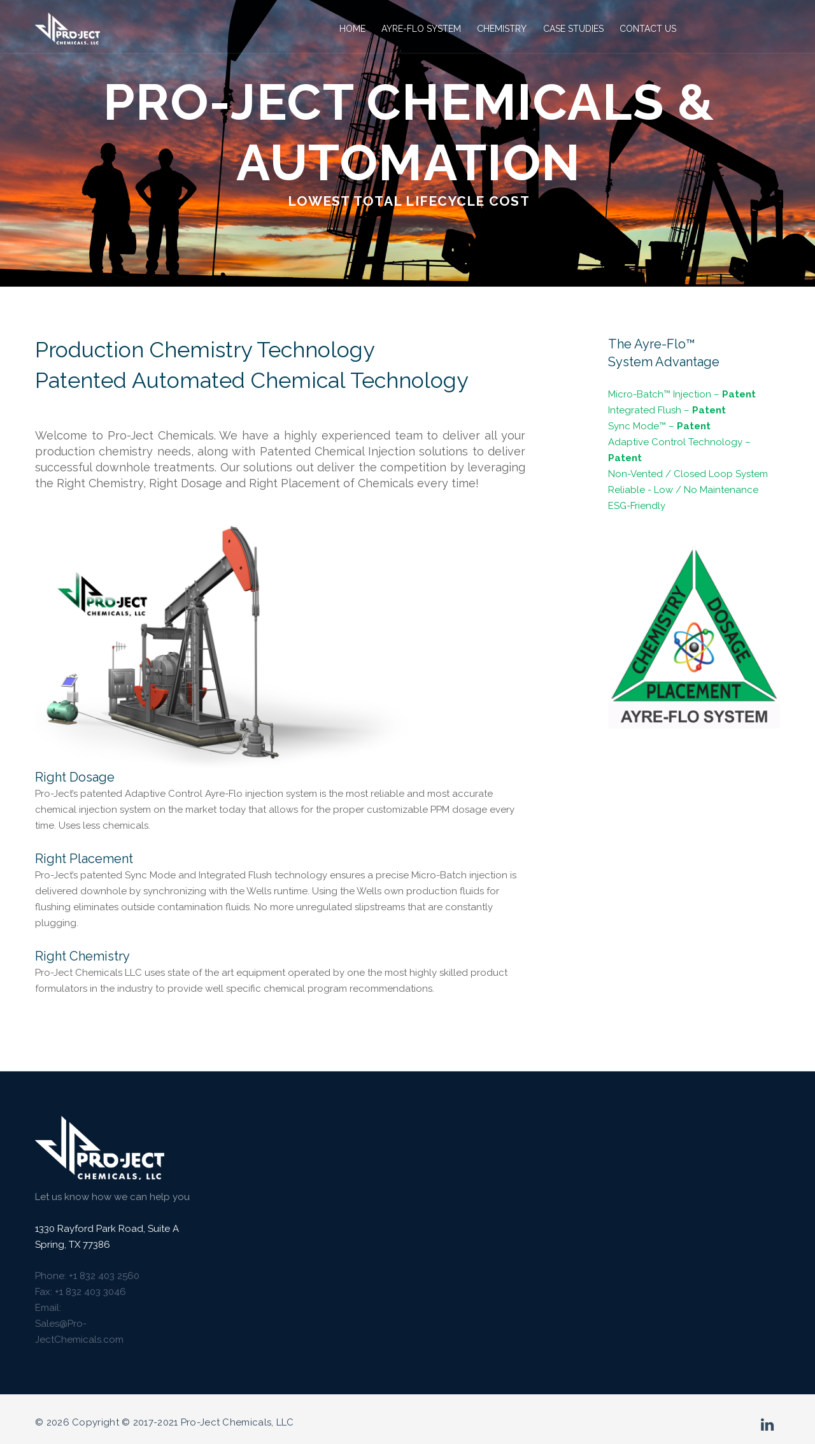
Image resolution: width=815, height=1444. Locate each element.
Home (351, 29)
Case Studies (571, 29)
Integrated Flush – (667, 410)
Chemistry (500, 29)
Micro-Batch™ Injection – (682, 394)
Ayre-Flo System (420, 29)
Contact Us (646, 29)
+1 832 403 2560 (104, 1276)
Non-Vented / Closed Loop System (688, 474)
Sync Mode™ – (659, 426)
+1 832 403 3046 (90, 1291)
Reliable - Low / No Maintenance (683, 490)
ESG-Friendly (636, 505)
